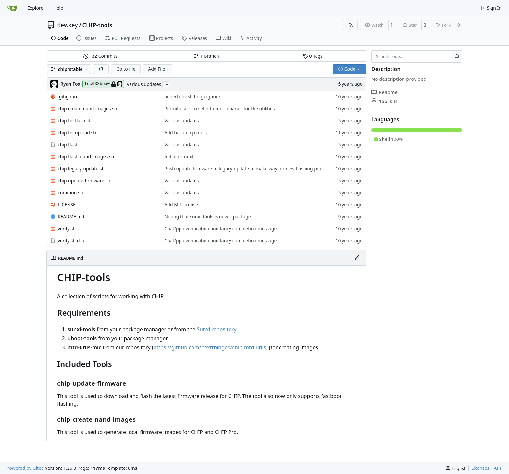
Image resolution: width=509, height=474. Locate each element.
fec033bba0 (103, 84)
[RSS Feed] (350, 25)
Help (58, 8)
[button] (101, 69)
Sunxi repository (216, 329)
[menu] (456, 468)
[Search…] (457, 56)
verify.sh (67, 228)
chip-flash (68, 144)
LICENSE (67, 204)
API (497, 468)
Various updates (144, 84)
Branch (206, 56)
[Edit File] (357, 257)
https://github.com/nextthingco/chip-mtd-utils (210, 347)
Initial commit (179, 156)
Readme (384, 92)
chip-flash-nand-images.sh (86, 156)
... (166, 83)
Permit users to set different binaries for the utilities (219, 108)
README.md (71, 216)
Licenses (480, 468)
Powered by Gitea (25, 468)
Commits (100, 56)
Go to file (125, 69)
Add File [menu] (159, 69)
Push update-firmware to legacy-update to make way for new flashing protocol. (248, 168)
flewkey (67, 25)
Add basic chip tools (185, 132)
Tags (313, 56)
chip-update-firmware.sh (84, 180)
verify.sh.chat (72, 240)
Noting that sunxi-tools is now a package (207, 216)
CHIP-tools (97, 25)
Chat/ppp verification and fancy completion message (220, 228)
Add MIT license (181, 204)
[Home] (12, 8)
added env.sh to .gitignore (192, 96)
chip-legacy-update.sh (81, 168)
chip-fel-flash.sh (75, 120)
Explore (35, 8)
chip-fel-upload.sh (77, 132)
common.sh (70, 192)
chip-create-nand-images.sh (87, 108)
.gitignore (68, 96)
